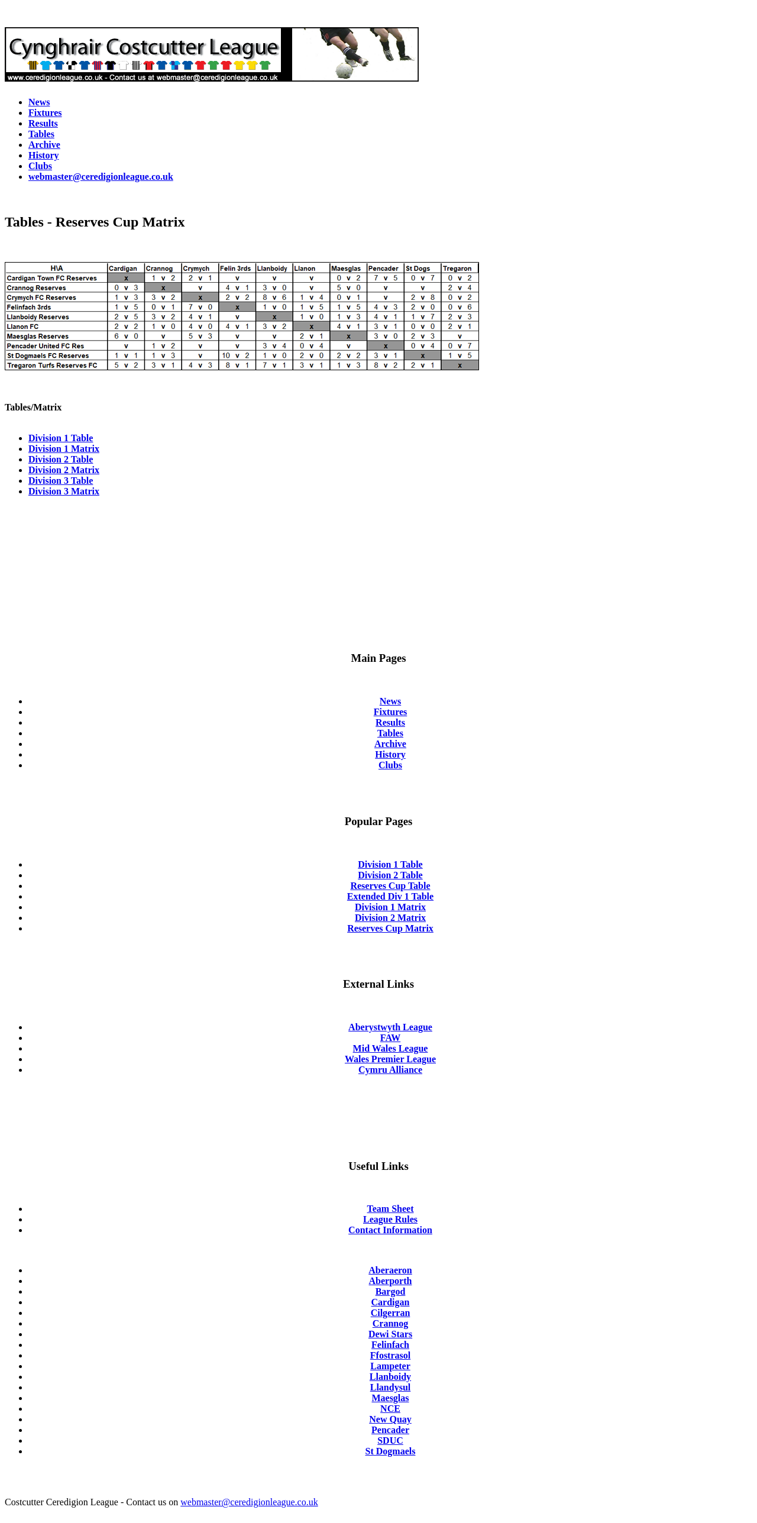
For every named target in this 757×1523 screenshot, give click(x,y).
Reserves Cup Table (390, 886)
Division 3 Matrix (63, 491)
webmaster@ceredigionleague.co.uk (249, 1502)
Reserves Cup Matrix (390, 928)
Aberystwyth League (390, 1027)
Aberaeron (390, 1270)
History (390, 754)
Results (390, 722)
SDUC (390, 1440)
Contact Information (390, 1230)
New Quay (390, 1419)
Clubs (390, 765)
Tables (390, 733)
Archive (390, 744)
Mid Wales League (390, 1048)
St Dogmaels (390, 1451)
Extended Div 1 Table (390, 896)
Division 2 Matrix (63, 470)
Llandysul (390, 1387)
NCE (390, 1409)
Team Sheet (390, 1209)
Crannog (390, 1323)
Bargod (391, 1291)
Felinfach (390, 1345)
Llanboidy (390, 1377)
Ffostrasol (390, 1355)
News (390, 701)
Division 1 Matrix (63, 449)
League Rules (390, 1219)
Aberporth (390, 1281)
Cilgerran (390, 1313)
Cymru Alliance (390, 1070)
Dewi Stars (390, 1334)
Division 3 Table (60, 481)
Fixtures (390, 712)
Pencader (390, 1430)
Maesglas (390, 1398)
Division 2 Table (60, 459)
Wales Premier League (390, 1059)
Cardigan (390, 1302)
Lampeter (390, 1366)
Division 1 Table (60, 438)
